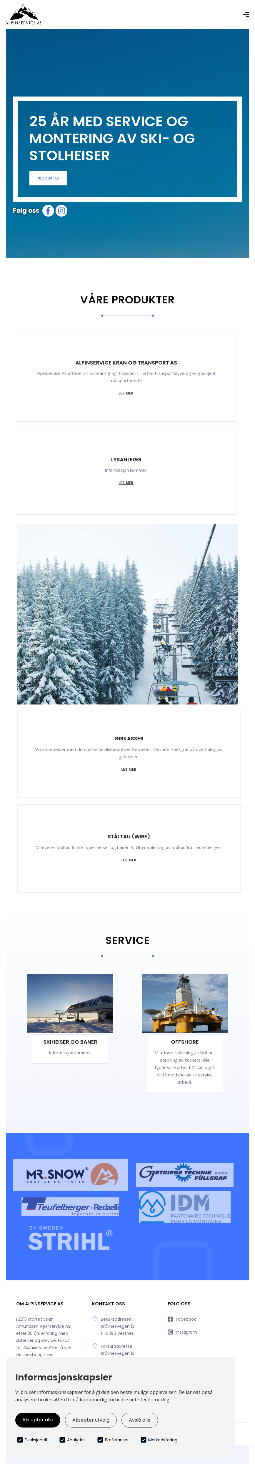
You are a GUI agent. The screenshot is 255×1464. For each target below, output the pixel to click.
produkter (48, 178)
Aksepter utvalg (90, 1420)
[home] (23, 14)
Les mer (121, 394)
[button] (246, 14)
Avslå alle (140, 1420)
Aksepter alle (37, 1419)
